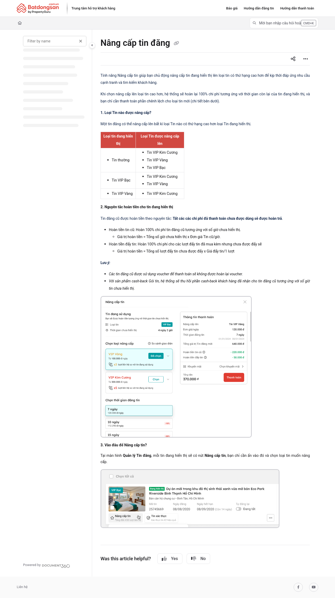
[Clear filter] (80, 41)
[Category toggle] (92, 45)
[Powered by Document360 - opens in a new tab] (46, 565)
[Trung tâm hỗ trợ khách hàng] (93, 8)
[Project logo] (38, 8)
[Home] (20, 23)
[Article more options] (306, 59)
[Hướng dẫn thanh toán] (297, 8)
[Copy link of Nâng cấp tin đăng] (176, 43)
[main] (205, 303)
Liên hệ (22, 587)
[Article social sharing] (293, 59)
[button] (284, 23)
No (198, 558)
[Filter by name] (54, 41)
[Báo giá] (232, 8)
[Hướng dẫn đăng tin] (259, 8)
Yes (170, 558)
